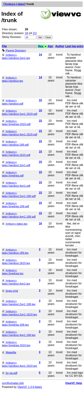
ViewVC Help (73, 383)
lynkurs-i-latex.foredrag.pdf (13, 174)
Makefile (9, 352)
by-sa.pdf (9, 373)
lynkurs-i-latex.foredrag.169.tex (15, 323)
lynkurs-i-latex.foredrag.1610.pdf (16, 123)
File (4, 46)
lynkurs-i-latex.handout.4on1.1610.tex (19, 364)
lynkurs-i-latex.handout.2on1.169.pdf (19, 195)
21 (34, 33)
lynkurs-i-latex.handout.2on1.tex (16, 56)
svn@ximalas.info (13, 383)
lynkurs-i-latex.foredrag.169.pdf (15, 205)
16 (26, 33)
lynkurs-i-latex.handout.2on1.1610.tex (19, 313)
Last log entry (74, 46)
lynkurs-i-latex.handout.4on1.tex (16, 282)
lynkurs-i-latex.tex (14, 223)
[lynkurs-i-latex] (14, 4)
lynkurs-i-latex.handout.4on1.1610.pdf (19, 133)
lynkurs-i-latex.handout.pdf (12, 102)
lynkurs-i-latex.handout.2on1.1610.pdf (19, 112)
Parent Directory (14, 50)
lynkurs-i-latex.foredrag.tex (12, 272)
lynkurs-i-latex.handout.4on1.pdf (16, 184)
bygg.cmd (10, 290)
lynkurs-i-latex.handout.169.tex (15, 251)
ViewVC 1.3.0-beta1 (29, 387)
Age (50, 46)
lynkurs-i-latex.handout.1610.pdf (16, 153)
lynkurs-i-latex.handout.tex (12, 79)
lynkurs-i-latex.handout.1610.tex (16, 262)
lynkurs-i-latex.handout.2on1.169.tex (18, 303)
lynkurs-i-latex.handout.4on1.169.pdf (19, 215)
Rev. (41, 46)
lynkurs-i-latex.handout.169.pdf (15, 143)
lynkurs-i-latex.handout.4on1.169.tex (18, 333)
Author (59, 46)
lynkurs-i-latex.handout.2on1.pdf (16, 164)
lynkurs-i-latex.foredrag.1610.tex (16, 344)
